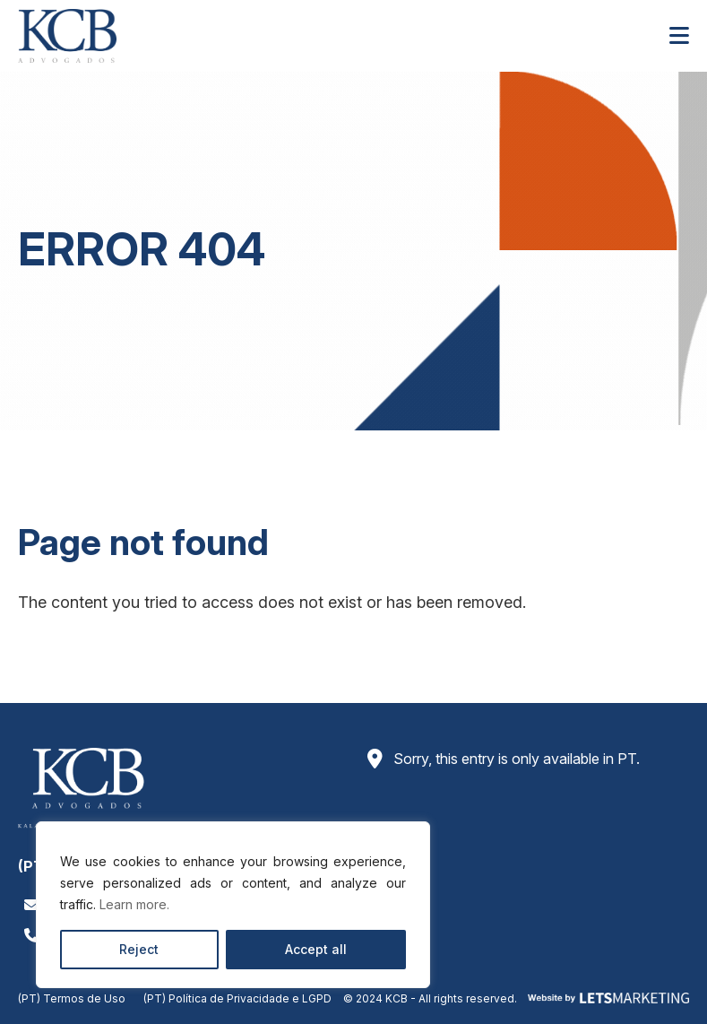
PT (626, 759)
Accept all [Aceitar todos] (316, 949)
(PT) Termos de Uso (71, 998)
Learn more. (134, 904)
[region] (233, 904)
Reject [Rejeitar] (139, 949)
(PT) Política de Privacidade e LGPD (237, 998)
